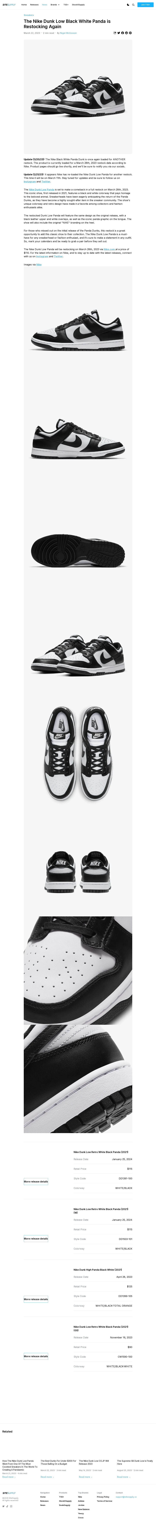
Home (24, 5)
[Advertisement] (78, 1398)
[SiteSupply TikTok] (7, 1515)
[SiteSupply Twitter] (3, 1515)
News (44, 5)
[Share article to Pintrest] (130, 33)
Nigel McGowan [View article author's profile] (68, 33)
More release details (36, 1190)
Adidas (81, 1510)
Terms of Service (104, 1510)
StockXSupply (78, 5)
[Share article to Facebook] (123, 33)
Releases (34, 5)
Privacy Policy (103, 1506)
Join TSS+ (145, 5)
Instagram (30, 181)
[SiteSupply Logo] (9, 4)
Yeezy (81, 1522)
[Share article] (115, 33)
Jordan (81, 1514)
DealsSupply (64, 1514)
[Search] (133, 5)
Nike (39, 264)
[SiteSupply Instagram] (11, 1515)
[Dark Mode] (128, 5)
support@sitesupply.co (126, 1506)
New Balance (84, 1518)
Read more (9, 1486)
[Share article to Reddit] (126, 33)
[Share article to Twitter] (119, 33)
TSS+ (66, 5)
